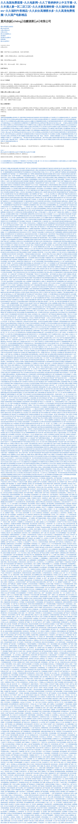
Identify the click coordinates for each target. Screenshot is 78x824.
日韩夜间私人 (27, 283)
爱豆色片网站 (44, 773)
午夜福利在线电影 (65, 174)
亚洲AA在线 (28, 775)
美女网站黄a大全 (19, 376)
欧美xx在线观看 (52, 430)
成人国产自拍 (65, 421)
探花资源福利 (58, 797)
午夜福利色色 (10, 195)
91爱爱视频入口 (27, 363)
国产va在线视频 (24, 308)
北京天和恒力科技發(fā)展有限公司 (40, 119)
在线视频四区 (32, 205)
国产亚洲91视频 (28, 492)
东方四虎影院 (23, 368)
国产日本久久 (55, 332)
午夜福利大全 (29, 279)
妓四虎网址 (64, 483)
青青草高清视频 (39, 600)
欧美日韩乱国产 (50, 378)
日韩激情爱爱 (48, 786)
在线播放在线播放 (62, 560)
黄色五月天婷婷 (17, 651)
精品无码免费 (67, 308)
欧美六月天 (68, 676)
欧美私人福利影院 (64, 307)
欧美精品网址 (62, 492)
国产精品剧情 (54, 494)
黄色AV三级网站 (45, 631)
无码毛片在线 (70, 350)
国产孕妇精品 (9, 724)
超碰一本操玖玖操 (32, 536)
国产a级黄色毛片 (27, 516)
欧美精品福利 (36, 407)
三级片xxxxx (9, 594)
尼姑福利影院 (10, 798)
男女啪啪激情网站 (29, 312)
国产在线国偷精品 (50, 223)
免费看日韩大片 (35, 545)
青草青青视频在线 (6, 627)
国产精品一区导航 (37, 212)
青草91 (70, 481)
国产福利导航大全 (65, 671)
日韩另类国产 (22, 168)
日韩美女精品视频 (29, 299)
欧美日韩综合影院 (42, 489)
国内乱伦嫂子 (57, 208)
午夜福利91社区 (66, 737)
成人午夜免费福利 (35, 782)
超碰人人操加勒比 (38, 206)
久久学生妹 (28, 702)
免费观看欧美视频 (54, 356)
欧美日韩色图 (23, 609)
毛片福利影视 (18, 234)
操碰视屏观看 (48, 427)
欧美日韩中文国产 (72, 321)
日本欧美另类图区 (30, 806)
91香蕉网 (53, 631)
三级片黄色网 (73, 607)
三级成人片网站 (42, 509)
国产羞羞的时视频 (41, 518)
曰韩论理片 (51, 798)
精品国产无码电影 (13, 352)
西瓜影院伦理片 (67, 245)
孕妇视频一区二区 (35, 631)
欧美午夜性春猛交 (65, 358)
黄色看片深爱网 (63, 764)
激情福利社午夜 (72, 186)
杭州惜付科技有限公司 (57, 130)
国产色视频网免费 (19, 228)
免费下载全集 (22, 540)
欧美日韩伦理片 (12, 254)
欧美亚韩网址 (7, 246)
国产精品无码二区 (13, 301)
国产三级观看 (20, 341)
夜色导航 (66, 576)
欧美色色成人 (55, 764)
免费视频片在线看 (9, 376)
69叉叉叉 (35, 542)
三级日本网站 (4, 256)
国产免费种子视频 (69, 290)
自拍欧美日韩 (45, 239)
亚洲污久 (59, 536)
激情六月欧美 (72, 221)
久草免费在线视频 (51, 604)
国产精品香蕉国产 (56, 399)
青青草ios (42, 562)
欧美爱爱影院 (8, 243)
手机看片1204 (56, 713)
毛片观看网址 (28, 531)
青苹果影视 (12, 802)
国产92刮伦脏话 (35, 773)
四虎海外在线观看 (70, 487)
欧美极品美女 (53, 277)
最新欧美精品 (13, 323)
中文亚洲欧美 (20, 500)
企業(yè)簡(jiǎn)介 (5, 30)
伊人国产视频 (18, 394)
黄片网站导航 (15, 565)
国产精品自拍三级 (29, 698)
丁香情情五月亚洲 (59, 815)
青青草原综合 (62, 239)
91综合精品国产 (59, 246)
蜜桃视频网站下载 (17, 345)
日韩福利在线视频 (19, 707)
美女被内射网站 (51, 640)
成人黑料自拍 (44, 339)
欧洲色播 (22, 627)
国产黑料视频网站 (58, 706)
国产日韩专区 (41, 700)
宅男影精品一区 (35, 543)
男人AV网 (50, 797)
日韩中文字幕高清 (13, 585)
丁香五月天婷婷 (27, 219)
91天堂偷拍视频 (17, 281)
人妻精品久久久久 (28, 248)
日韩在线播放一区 (46, 817)
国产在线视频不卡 (16, 607)
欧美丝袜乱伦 (10, 425)
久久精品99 (74, 538)
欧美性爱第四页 (65, 248)
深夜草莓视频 (31, 715)
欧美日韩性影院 (43, 686)
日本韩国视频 (58, 636)
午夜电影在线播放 (29, 254)
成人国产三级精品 (56, 212)
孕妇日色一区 (48, 352)
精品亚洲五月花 (27, 215)
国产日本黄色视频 (22, 700)
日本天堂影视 (35, 348)
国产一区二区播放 (52, 423)
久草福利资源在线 (32, 534)
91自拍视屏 (14, 638)
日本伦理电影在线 (43, 591)
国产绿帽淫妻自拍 (33, 190)
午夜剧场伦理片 (48, 804)
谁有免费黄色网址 (28, 241)
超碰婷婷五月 (9, 237)
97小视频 (68, 655)
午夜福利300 (66, 793)
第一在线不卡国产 (58, 485)
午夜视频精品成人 (27, 410)
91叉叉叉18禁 (62, 651)
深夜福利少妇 (59, 569)
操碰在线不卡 (61, 363)
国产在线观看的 (34, 203)
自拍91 (30, 609)
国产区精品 (69, 820)
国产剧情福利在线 (38, 210)
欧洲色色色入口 (22, 680)
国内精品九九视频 (70, 611)
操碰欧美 (58, 800)
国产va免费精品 (11, 241)
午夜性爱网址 (9, 664)
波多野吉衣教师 (71, 195)
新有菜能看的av (66, 673)
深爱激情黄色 (56, 700)
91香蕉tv (11, 800)
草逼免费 (14, 624)
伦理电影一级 (51, 414)
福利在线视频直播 (71, 172)
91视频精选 (41, 583)
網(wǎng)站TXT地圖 (17, 152)
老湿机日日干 (45, 314)
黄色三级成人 (28, 314)
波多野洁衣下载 (41, 576)
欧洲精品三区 (20, 392)
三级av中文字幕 (48, 310)
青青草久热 (66, 706)
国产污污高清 (60, 407)
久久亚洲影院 (43, 407)
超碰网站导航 (37, 221)
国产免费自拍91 (19, 563)
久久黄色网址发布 (27, 268)
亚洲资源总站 (55, 760)
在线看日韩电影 (49, 341)
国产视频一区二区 (30, 622)
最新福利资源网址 (61, 250)
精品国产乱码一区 (56, 343)
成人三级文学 (49, 649)
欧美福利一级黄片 (63, 766)
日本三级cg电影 (51, 532)
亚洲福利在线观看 (39, 396)
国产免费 (42, 782)
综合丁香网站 (31, 174)
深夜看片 (16, 786)
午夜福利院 (36, 549)
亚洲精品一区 (33, 647)
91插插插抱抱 (73, 753)
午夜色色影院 (23, 649)
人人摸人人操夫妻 (15, 729)
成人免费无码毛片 (50, 551)
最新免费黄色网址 (47, 416)
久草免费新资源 (16, 203)
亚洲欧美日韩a (67, 536)
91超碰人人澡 (7, 819)
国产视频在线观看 (31, 352)
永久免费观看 (30, 396)
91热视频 (14, 673)
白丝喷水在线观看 (72, 749)
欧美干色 (41, 624)
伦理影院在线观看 (40, 691)
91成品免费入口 (38, 749)
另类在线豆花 (59, 540)
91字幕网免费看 (23, 214)
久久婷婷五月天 (44, 549)
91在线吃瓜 (21, 726)
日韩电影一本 (40, 578)
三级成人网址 (63, 782)
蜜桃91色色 (11, 551)
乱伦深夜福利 (43, 567)
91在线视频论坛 (30, 325)
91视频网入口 (21, 522)
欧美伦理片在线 (25, 358)
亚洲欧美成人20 (61, 585)
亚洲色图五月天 (17, 237)
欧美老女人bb (68, 649)
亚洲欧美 (29, 636)
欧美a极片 (7, 516)
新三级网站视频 (35, 330)
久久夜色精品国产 (25, 250)
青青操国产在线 (36, 651)
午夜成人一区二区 (70, 695)
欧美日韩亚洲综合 (38, 753)
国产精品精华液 (15, 205)
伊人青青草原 (29, 514)
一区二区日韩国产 (68, 786)
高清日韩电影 (37, 356)
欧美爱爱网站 (19, 698)
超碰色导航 (57, 483)
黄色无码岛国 (65, 795)
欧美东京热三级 (25, 272)
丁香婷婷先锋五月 (50, 179)
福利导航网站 (22, 310)
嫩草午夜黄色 (26, 655)
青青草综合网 (69, 363)
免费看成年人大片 (53, 285)
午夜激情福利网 (22, 673)
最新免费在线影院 (21, 529)
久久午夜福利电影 (61, 235)
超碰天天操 (65, 817)
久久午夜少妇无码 (61, 252)
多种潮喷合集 (60, 740)
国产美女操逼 (71, 301)
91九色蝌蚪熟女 (49, 562)
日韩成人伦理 (57, 574)
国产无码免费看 (10, 434)
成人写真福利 (47, 751)
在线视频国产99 (5, 556)
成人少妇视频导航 (61, 205)
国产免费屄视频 (40, 438)
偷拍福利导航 (50, 281)
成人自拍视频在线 (32, 440)
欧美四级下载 (5, 436)
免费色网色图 (50, 768)
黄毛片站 (7, 569)
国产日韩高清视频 (38, 261)
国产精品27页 (61, 480)
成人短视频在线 (53, 549)
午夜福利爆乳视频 (60, 798)
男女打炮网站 (44, 418)
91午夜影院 (30, 593)
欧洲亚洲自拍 (22, 286)
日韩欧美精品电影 (68, 272)
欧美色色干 (33, 489)
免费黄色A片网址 (10, 682)
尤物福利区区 (62, 356)
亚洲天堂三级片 (20, 297)
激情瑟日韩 (37, 514)
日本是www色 (5, 622)
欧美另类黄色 (12, 614)
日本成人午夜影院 (34, 317)
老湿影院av (7, 523)
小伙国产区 (30, 480)
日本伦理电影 (61, 312)
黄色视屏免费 (17, 722)
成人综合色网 (32, 403)
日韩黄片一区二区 (53, 509)
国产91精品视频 (69, 277)
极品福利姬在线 (30, 201)
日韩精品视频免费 (61, 286)
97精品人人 (58, 784)
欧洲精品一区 (48, 438)
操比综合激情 (44, 638)
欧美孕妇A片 (66, 789)
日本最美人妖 (55, 307)
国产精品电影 (47, 788)
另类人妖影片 (69, 414)
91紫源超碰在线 (58, 534)
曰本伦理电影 (67, 624)
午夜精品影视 (5, 576)
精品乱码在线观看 (47, 225)
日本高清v (44, 702)
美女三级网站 (27, 399)
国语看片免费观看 (68, 418)
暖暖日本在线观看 (6, 655)
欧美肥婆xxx (55, 715)
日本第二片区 (55, 514)
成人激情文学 (10, 596)
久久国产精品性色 (35, 727)
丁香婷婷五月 (68, 179)
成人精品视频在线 (69, 345)
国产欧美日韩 (53, 410)
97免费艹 (27, 627)
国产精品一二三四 (42, 194)
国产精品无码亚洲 (18, 531)
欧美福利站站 (38, 325)
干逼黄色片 (38, 500)
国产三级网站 (47, 622)
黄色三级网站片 (42, 771)
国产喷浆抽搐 (15, 755)
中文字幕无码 (42, 618)
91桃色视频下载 (6, 230)
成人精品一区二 (56, 673)
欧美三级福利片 (43, 235)
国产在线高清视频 (41, 168)
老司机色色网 (73, 713)
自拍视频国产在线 (25, 611)
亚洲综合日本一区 (23, 647)
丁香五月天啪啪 (11, 177)
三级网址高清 (14, 751)
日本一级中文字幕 (55, 762)
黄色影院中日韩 (32, 669)
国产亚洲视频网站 (64, 367)
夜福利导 (74, 660)
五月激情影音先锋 (38, 580)
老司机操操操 (32, 188)
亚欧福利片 (22, 629)
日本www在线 (9, 706)
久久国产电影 (7, 354)
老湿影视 (55, 651)
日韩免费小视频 (18, 594)
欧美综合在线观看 (43, 321)
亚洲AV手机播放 (69, 778)
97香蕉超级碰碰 (62, 321)
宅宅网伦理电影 (15, 656)
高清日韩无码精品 (25, 760)
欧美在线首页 (30, 695)
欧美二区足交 (65, 556)
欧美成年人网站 (34, 170)
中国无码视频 (36, 277)
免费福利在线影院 (5, 188)
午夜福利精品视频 (21, 480)
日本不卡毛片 (56, 338)
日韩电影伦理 (9, 212)
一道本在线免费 (5, 797)
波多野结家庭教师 (51, 175)
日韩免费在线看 (19, 625)
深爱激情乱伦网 (64, 553)
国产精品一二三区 (32, 259)
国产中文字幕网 (67, 317)
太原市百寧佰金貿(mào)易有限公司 (14, 134)
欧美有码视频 (4, 301)
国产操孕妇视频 (58, 691)
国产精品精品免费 (36, 777)
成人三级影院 (28, 429)
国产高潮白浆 (41, 440)
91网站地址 (43, 695)
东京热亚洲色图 (68, 720)
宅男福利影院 (65, 228)
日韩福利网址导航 (71, 642)
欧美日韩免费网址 (56, 600)
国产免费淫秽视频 (9, 394)
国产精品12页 (63, 780)
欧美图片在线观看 (37, 219)
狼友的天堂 (30, 749)
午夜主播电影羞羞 (51, 226)
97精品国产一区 (42, 822)
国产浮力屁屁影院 (64, 808)
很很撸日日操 (42, 272)
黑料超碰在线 (43, 285)
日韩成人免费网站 (69, 815)
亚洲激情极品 (26, 727)
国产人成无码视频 (35, 565)
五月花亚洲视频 (66, 680)
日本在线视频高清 (6, 718)
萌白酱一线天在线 (45, 363)
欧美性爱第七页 (70, 558)
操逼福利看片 (37, 228)
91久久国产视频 (12, 206)
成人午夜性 (44, 724)
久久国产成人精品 (61, 523)
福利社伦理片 (8, 412)
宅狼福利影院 (36, 288)
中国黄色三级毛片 (37, 498)
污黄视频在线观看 (22, 259)
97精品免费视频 (59, 234)
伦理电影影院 (33, 696)
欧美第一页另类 (43, 283)
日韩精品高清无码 (60, 409)
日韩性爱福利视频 (69, 407)
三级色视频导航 (10, 361)
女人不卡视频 (37, 370)
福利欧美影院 (50, 348)
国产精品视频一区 (11, 483)
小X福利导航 (47, 645)
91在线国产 (61, 655)
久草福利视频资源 (8, 768)
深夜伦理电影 (51, 266)
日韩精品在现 (53, 611)
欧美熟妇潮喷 (29, 629)
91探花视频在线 (52, 407)
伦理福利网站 (16, 250)
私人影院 (16, 696)
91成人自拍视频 (31, 256)
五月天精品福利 (70, 686)
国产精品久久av (42, 401)
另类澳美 (7, 660)
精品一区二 (4, 598)
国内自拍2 (63, 715)
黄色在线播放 (53, 323)
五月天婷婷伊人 (40, 403)
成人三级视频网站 (51, 265)
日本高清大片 (18, 348)
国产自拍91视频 (59, 578)
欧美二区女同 (68, 405)
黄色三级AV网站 (70, 328)
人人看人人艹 (15, 649)
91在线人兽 (72, 777)
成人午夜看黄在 (15, 423)
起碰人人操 (27, 744)
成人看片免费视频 (55, 358)
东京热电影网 (24, 398)
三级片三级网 (35, 789)
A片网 (38, 638)
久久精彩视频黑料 (60, 398)
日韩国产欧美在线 (33, 797)
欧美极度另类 (37, 726)
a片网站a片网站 (13, 443)
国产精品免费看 (60, 179)
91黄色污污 (40, 534)
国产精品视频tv (45, 791)
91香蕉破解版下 (5, 653)
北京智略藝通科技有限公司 (41, 121)
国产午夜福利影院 (10, 693)
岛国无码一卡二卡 (6, 503)
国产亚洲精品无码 (71, 192)
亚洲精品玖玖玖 (34, 735)
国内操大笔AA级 (13, 194)
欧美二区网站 (69, 387)
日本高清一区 (73, 534)
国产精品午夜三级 (29, 554)
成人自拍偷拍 (22, 520)
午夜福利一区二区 (59, 768)
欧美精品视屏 (63, 288)
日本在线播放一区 (8, 604)
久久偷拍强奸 (45, 221)
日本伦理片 (74, 614)
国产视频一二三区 (12, 328)
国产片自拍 (9, 540)
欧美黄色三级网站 (6, 789)
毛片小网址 (47, 620)
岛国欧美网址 (20, 210)
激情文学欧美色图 (66, 214)
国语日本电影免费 (35, 662)
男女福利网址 (35, 596)
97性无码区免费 (34, 594)
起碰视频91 (49, 769)
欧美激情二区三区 (66, 432)
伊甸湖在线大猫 (34, 272)
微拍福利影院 (59, 272)
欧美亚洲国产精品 (57, 372)
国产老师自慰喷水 (60, 414)
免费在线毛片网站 (46, 228)
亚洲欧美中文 (9, 531)
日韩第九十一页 (52, 658)
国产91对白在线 (52, 250)
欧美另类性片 (14, 223)
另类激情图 (21, 711)
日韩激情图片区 (19, 389)
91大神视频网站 (73, 596)
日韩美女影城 (43, 383)
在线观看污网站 (66, 658)
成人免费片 (61, 822)
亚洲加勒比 (46, 512)
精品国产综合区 (33, 303)
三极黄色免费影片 (25, 605)
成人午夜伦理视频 (14, 675)
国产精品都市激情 (42, 237)
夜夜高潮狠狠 (19, 509)
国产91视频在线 (33, 308)
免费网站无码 (42, 758)
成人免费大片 (42, 281)
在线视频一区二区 (32, 758)
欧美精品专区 (21, 778)
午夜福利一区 (46, 294)
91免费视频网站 (41, 560)
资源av (10, 795)
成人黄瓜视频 (44, 664)
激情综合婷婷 (63, 330)
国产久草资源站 (19, 274)
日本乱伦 (33, 740)
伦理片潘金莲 (15, 667)
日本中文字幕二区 (66, 215)
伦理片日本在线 (48, 270)
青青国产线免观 (36, 778)
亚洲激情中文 (53, 263)
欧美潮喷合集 (72, 299)
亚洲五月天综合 (60, 175)
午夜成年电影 (28, 642)
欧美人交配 (74, 793)
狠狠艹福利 (52, 498)
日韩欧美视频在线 (61, 631)
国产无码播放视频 (16, 727)
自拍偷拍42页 (20, 678)
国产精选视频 (70, 235)
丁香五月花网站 (22, 223)
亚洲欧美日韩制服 (16, 523)
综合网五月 (11, 804)
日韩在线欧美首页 (14, 633)
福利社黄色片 (17, 387)
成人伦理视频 (14, 354)
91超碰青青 (45, 500)
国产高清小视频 (62, 527)
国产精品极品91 (52, 585)
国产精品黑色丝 (6, 423)
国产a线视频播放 (68, 430)
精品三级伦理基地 (59, 345)
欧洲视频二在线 (27, 288)
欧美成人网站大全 (38, 780)
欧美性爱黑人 (20, 254)
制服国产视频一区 (32, 540)
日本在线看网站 (71, 735)
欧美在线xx (51, 664)
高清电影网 (74, 613)
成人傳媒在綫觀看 (42, 740)
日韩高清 (27, 773)
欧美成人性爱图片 (42, 569)
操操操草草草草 (23, 246)
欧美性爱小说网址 (12, 341)
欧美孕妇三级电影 (42, 266)
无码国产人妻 (51, 724)
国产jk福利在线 (68, 281)
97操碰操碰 (44, 671)
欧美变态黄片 (46, 312)
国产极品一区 (26, 430)
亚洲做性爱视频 (44, 379)
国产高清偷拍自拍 (65, 687)
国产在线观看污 (48, 245)
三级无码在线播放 (38, 689)
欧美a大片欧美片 (54, 367)
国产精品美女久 (42, 226)
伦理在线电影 (37, 263)
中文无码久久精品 (26, 553)
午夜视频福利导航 (69, 583)
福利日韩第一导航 (49, 396)
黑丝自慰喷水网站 (13, 325)
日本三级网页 (46, 410)
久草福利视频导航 (32, 525)
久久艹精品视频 (10, 348)
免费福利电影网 (13, 286)
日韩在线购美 (15, 587)
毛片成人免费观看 (27, 718)
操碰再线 (37, 791)
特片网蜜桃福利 (57, 217)
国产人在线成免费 (70, 401)
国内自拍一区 (17, 359)
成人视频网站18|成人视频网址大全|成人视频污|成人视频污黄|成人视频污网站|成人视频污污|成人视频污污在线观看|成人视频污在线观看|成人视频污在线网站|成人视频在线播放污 (39, 454)
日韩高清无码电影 (40, 587)
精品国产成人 (66, 784)
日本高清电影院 (5, 534)
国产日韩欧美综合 (56, 757)
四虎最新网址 (72, 563)
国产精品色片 (10, 379)
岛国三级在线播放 (23, 576)
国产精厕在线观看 (19, 294)
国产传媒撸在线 (49, 197)
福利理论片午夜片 (32, 266)
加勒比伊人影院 (14, 797)
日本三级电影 (14, 245)
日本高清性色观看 (7, 226)
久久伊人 (74, 501)
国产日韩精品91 (29, 370)
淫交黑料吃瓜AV (57, 416)
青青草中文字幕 (21, 290)
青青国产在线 (28, 509)
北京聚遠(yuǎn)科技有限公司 (42, 132)
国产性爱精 (54, 766)
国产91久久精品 (41, 265)
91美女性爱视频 (7, 308)
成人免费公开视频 (12, 737)
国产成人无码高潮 (31, 168)
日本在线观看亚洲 (67, 731)
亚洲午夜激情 (49, 336)
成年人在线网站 (49, 256)
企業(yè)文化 (4, 32)
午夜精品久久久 (35, 742)
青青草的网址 (66, 636)
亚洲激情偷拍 (5, 746)
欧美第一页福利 (54, 394)
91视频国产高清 (55, 181)
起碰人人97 (19, 516)
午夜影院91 (9, 589)
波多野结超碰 (13, 197)
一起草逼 (25, 795)
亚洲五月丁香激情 (28, 709)
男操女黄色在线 (34, 292)
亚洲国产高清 (26, 319)
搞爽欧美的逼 (69, 175)
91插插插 (18, 662)
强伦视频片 (73, 665)
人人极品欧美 (49, 565)
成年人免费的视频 (41, 806)
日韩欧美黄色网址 (43, 540)
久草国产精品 (26, 427)
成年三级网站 (51, 704)
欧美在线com (29, 640)
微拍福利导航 (63, 667)
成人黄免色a (4, 583)
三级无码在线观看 (64, 494)
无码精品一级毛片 (52, 243)
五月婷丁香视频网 (48, 815)
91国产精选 (12, 687)
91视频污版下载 (7, 199)
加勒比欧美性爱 (52, 192)
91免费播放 (25, 757)
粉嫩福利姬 (7, 602)
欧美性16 (45, 529)
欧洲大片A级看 (27, 505)
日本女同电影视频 (69, 540)
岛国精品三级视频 (11, 270)
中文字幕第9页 (42, 368)
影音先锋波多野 (28, 724)
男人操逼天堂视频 (6, 553)
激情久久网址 (36, 268)
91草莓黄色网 (55, 753)
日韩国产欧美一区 (53, 695)
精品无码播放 (7, 310)
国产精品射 (41, 786)
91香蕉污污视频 (29, 425)
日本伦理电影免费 (21, 687)
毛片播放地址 (18, 800)
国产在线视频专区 (51, 365)
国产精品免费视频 (63, 436)
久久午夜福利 (14, 188)
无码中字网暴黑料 (52, 327)
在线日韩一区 (65, 729)
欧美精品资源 (57, 396)
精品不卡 (66, 777)
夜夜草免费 (52, 542)
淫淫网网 (64, 811)
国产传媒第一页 (38, 811)
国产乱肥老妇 (9, 283)
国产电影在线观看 (38, 181)
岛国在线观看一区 (27, 421)
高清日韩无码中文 (48, 607)
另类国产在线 (41, 647)
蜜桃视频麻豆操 (56, 270)
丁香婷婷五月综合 (23, 303)
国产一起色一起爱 (11, 279)
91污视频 (60, 500)
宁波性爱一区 (41, 536)
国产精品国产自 (13, 414)
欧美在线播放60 (47, 613)
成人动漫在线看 (26, 234)
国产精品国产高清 (51, 286)
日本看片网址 (44, 733)
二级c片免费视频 (54, 370)
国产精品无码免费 (6, 607)
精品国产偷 (6, 558)
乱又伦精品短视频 (36, 496)
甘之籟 (43, 126)
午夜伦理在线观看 (28, 270)
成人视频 (36, 522)
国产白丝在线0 (25, 383)
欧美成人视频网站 (43, 605)
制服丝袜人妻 (23, 797)
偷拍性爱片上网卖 (57, 698)
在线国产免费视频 (18, 215)
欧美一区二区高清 (31, 804)
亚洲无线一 (50, 737)
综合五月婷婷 (22, 245)
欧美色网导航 (43, 653)
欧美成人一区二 (41, 525)
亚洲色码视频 (14, 246)
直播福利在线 (17, 358)
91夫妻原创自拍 (48, 232)
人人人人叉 (7, 638)
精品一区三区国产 (45, 358)
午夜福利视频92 (7, 203)
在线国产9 (51, 671)
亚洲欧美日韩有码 (51, 660)
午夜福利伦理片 (60, 604)
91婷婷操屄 (26, 594)
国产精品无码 (52, 292)
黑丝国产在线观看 (28, 800)
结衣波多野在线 (16, 179)
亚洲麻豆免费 (40, 784)
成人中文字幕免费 (17, 332)
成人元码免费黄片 (14, 438)
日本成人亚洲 (46, 729)
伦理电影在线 (37, 738)
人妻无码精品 (39, 188)
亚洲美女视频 (24, 184)
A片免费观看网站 (64, 496)
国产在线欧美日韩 (28, 356)
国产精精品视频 (72, 819)
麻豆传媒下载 (57, 389)
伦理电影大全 (31, 578)
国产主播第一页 (9, 263)
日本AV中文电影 (36, 505)
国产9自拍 (66, 534)
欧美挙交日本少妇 (29, 589)
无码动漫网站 (32, 766)
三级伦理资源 (51, 234)
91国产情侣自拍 (9, 713)
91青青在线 (68, 640)
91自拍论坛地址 (71, 184)
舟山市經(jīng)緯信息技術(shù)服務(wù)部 (20, 119)
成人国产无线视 (6, 390)
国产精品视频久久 (55, 330)
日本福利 (73, 687)
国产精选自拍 (52, 314)
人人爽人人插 (12, 219)
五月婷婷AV (11, 598)
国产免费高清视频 (16, 478)
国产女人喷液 (12, 330)
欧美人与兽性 (43, 434)
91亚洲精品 (73, 605)
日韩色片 (49, 713)
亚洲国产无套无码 (71, 678)
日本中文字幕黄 (17, 768)
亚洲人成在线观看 (43, 611)
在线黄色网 (60, 616)
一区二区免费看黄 (8, 815)
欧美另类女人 (73, 653)
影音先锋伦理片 (52, 520)
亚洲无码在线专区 (28, 389)
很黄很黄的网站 (17, 631)
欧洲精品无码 (9, 356)
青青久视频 (40, 766)
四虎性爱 (5, 675)
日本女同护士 (13, 210)
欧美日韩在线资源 (65, 385)
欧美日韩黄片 (71, 288)
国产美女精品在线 (41, 286)
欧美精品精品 (38, 307)
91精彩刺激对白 (48, 206)
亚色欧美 (51, 680)
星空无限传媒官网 (45, 764)
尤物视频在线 (58, 602)
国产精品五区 (70, 589)
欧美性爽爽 (25, 607)
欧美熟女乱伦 (13, 252)
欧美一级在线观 (27, 651)
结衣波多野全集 (70, 523)
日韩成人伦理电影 (64, 511)
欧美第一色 (63, 749)
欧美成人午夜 (21, 773)
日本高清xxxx (43, 737)
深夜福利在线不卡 (69, 354)
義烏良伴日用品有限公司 (43, 134)
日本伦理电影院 (22, 503)
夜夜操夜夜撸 (54, 491)
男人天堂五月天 (14, 715)
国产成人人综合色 (30, 751)
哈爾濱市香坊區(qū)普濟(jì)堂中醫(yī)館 (40, 123)
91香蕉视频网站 (56, 215)
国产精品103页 (26, 722)
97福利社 (19, 542)
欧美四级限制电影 (62, 638)
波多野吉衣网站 (67, 203)
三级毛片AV (44, 742)
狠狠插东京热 (65, 600)
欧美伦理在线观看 (12, 392)
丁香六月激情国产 (50, 308)
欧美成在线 (49, 501)
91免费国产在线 (59, 405)
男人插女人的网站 (51, 387)
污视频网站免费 (5, 715)
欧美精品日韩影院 (18, 492)
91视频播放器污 (39, 589)
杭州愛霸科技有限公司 (30, 134)
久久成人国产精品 (42, 305)
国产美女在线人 (63, 755)
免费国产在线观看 (53, 321)
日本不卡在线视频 (33, 558)
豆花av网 (50, 489)
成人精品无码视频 (52, 383)
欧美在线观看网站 (41, 208)
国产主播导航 (17, 217)
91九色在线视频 (72, 527)
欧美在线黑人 (54, 516)
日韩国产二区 (26, 367)
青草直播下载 (42, 199)
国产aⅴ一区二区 (6, 208)
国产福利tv (26, 768)
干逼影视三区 (61, 277)
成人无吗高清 (28, 585)
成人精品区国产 (19, 288)
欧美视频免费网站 (51, 205)
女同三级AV (16, 760)
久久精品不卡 (65, 217)
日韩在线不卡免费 (26, 716)
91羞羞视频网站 (33, 179)
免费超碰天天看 (7, 784)
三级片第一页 (15, 317)
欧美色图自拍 (42, 170)
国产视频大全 (23, 749)
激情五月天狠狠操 (60, 268)
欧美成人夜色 (9, 771)
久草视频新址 (48, 440)
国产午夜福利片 (24, 381)
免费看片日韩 (52, 418)
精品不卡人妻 (38, 614)
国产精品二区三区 (22, 266)
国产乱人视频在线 (66, 547)
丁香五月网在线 (16, 272)
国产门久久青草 (6, 334)
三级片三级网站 (37, 563)
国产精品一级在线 (35, 367)
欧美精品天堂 (20, 370)
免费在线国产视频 (62, 194)
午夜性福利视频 (28, 780)
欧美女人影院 (69, 664)
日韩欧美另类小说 (14, 611)
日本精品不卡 (59, 283)
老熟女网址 (46, 491)
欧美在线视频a (7, 418)
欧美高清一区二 (68, 365)
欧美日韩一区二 (16, 684)
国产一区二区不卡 (8, 398)
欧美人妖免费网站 (63, 644)
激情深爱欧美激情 (23, 301)
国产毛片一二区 (63, 744)
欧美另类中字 (57, 341)
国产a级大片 (38, 622)
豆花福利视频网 (18, 762)
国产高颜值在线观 (42, 303)
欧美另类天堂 (10, 416)
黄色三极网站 (65, 212)
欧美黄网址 (45, 609)
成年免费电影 (63, 751)
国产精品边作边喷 (70, 412)
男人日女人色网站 (6, 605)
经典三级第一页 (22, 613)
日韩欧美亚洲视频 (35, 250)
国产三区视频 (44, 616)
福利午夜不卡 (48, 775)
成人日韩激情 (26, 345)
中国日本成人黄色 (30, 500)
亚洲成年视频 (46, 711)
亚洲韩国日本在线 (24, 782)
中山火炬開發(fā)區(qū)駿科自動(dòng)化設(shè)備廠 (20, 121)
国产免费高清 (39, 347)
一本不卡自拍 (18, 512)
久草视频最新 (23, 591)
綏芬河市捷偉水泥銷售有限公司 (59, 132)
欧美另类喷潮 (28, 563)
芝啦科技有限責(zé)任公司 (21, 124)
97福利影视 (21, 622)
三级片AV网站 (16, 784)
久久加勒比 (16, 496)
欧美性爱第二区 (29, 733)
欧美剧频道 (70, 609)
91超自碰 (68, 503)
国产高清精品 (28, 294)
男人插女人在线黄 (23, 443)
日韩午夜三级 (66, 279)
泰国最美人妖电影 (55, 556)
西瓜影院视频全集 (18, 813)
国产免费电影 (62, 172)
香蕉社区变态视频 (39, 257)
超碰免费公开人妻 (19, 407)
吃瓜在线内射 (25, 365)
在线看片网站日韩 (62, 303)
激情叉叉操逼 (56, 174)
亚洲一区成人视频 (63, 334)
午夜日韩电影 (19, 802)
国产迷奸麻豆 (12, 644)
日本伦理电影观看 (14, 591)
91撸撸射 (31, 755)
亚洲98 (60, 529)
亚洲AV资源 (31, 604)
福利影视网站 (9, 636)
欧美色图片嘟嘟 (34, 390)
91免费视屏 (44, 585)
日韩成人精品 (59, 296)
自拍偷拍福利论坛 (48, 809)
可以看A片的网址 (37, 195)
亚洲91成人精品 (60, 290)
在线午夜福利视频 (37, 215)
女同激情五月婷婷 (29, 815)
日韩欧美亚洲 (22, 562)
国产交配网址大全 (33, 350)
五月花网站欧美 (17, 378)
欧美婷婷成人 (16, 669)
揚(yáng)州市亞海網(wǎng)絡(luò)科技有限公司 (57, 126)
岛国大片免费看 (13, 680)
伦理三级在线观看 (62, 733)
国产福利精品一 (9, 538)
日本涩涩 (12, 558)
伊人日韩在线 (60, 660)
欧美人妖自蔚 (8, 624)
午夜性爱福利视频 (48, 279)
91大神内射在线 (6, 317)
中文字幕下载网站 (38, 338)
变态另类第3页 (68, 234)
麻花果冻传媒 (16, 170)
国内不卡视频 (38, 607)
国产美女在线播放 (44, 412)
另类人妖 (32, 768)
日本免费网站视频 (62, 350)
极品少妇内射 (27, 235)
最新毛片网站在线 (41, 501)
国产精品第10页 (58, 203)
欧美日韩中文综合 (46, 343)
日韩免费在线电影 (56, 201)
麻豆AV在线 (49, 706)
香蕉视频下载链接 (28, 181)
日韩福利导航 (4, 609)
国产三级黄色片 (67, 276)
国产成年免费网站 (46, 545)
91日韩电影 (42, 478)
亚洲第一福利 (47, 811)
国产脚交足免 (35, 553)
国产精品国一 (42, 317)
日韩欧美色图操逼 (53, 184)
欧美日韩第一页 (57, 593)
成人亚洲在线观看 (23, 354)
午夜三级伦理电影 (30, 551)
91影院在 (16, 629)
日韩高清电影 (73, 800)
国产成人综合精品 (34, 819)
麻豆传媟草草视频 (66, 403)
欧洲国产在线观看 (33, 436)
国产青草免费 (33, 385)
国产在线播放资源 (39, 297)
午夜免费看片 (13, 336)
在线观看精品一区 (43, 667)
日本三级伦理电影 (53, 596)
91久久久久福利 (56, 214)
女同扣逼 (20, 585)
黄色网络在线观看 (21, 374)
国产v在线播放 (49, 381)
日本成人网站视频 (62, 693)
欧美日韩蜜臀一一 (47, 793)
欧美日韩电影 (53, 500)
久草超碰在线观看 (38, 245)
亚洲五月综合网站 (35, 358)
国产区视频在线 (42, 350)
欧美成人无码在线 (55, 531)
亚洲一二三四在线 (69, 378)
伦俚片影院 (7, 720)
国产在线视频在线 (13, 372)
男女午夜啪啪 (15, 600)
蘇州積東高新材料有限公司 (56, 121)
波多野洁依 (25, 819)
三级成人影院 (26, 378)
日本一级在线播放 (26, 494)
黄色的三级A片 (26, 720)
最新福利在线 (28, 580)
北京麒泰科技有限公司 (64, 117)
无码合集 (3, 540)
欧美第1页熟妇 (57, 427)
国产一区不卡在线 (19, 589)
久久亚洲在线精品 (31, 276)
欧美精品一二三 (21, 206)
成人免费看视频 (10, 509)
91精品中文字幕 (60, 412)
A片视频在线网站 (71, 252)
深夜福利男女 (50, 478)
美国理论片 (45, 498)
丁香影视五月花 (24, 208)
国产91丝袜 (6, 735)
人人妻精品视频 (25, 175)
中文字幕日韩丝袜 (21, 279)
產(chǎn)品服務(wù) (6, 34)
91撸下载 (67, 578)
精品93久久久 (21, 747)
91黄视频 (31, 757)
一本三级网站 (31, 518)
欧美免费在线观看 (64, 294)
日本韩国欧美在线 (58, 777)
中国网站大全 (36, 363)
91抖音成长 (7, 702)
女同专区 (59, 605)
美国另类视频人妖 (28, 263)
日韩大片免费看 (13, 676)
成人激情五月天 (71, 285)
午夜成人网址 (33, 226)
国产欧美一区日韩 (67, 416)
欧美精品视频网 (40, 551)
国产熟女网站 (59, 538)
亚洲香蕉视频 (8, 401)
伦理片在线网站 (71, 441)
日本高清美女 (49, 691)
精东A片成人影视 (19, 706)
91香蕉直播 (66, 569)
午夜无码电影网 (10, 788)
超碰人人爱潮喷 (57, 809)
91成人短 (70, 560)
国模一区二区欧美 (65, 310)
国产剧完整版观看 (18, 554)
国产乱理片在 (36, 616)
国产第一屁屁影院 (57, 731)
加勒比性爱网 (65, 208)
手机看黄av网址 (5, 751)
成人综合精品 (24, 412)
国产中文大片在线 (33, 184)
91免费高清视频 (55, 622)
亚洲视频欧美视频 (47, 505)
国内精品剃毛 (27, 574)
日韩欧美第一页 (38, 480)
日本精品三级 (17, 491)
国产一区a (34, 485)
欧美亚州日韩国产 (21, 582)
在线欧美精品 (42, 203)
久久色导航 (42, 722)
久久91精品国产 (31, 438)
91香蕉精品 (74, 574)
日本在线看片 (30, 310)
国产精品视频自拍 (37, 491)
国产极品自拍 (10, 225)
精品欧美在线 (43, 234)
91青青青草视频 (40, 374)
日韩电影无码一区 (18, 780)
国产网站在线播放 (22, 252)
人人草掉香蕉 (54, 363)
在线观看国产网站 (66, 381)
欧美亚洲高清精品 (38, 620)
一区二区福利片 (41, 336)
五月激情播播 (6, 656)
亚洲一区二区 (22, 695)
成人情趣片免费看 (65, 325)
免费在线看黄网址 (68, 602)
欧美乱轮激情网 (70, 223)
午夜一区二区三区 (7, 332)
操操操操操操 (72, 370)
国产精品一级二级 (54, 662)
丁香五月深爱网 (52, 237)
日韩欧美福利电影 (55, 614)
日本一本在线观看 (29, 257)
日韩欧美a (24, 769)
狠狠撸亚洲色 (41, 246)
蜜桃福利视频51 (69, 292)
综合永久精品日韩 (17, 367)
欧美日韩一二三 (54, 183)
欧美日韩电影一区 (36, 746)
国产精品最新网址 (36, 744)
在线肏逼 (69, 760)
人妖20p (22, 702)
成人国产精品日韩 (30, 507)
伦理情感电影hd (35, 532)
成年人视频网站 (18, 327)
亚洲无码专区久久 (33, 334)
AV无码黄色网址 (43, 334)
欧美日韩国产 (47, 709)
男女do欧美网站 (48, 487)
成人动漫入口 (52, 390)
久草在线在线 (51, 339)
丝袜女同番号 (66, 168)
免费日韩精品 (70, 327)
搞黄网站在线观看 (19, 429)
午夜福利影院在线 (27, 511)
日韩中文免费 (52, 686)
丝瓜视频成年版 (57, 718)
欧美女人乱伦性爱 (67, 757)
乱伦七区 (47, 587)
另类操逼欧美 (16, 184)
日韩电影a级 (65, 800)
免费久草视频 (68, 383)
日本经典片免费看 (19, 195)
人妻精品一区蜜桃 (15, 817)
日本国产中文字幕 (62, 522)
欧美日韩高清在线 (21, 232)
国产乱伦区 (28, 711)
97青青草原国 (61, 806)
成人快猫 (74, 547)
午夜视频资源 (64, 629)
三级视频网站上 (12, 811)
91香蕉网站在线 (67, 525)
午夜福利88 (68, 562)
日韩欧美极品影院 (18, 235)
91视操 (36, 820)
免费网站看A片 (65, 270)
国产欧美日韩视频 (25, 423)
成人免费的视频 (69, 724)
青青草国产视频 (71, 620)
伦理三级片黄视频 (62, 243)
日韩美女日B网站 (19, 361)
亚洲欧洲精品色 (54, 294)
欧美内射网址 (40, 372)
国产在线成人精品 (61, 265)
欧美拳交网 (35, 737)
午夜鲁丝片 (4, 614)
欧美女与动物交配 (6, 616)
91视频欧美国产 (31, 769)
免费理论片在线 (28, 598)
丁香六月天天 (18, 427)
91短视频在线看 (57, 241)
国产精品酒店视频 (47, 651)
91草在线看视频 (43, 735)
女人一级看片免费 (41, 768)
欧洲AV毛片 (52, 605)
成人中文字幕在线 (45, 819)
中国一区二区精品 (38, 636)
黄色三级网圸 (27, 634)
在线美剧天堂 (71, 303)
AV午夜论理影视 (43, 720)
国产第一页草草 (38, 687)
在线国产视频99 (54, 553)
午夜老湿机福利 (67, 505)
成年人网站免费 (61, 686)
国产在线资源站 (7, 368)
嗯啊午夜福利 (48, 217)
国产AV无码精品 (46, 307)
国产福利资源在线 (66, 170)
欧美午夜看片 (43, 798)
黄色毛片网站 (18, 505)
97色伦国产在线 (62, 441)
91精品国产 (14, 691)
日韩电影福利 (33, 667)
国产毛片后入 (10, 696)
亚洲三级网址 (38, 529)
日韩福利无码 (54, 492)
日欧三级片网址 (43, 676)
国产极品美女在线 (47, 325)
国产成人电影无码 (59, 649)
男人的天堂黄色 (70, 594)
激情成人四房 (19, 330)
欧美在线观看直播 (39, 361)
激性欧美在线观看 (20, 775)
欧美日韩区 (59, 758)
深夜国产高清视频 (38, 556)
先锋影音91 (60, 587)
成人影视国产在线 (62, 481)
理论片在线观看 (67, 809)
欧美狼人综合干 (33, 682)
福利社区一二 (70, 356)
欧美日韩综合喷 (32, 808)
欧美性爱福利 (18, 738)
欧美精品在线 (19, 270)
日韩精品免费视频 (49, 580)
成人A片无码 (54, 545)
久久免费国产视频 (6, 587)
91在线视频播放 (53, 379)
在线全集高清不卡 (67, 501)
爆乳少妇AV (52, 800)
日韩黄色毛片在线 (45, 716)
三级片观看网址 (33, 194)
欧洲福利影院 (64, 563)
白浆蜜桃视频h (20, 177)
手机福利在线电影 (46, 527)
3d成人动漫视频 (26, 281)
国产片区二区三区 (57, 392)
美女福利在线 (71, 194)
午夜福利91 (52, 634)
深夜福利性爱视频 (64, 221)
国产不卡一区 (10, 268)
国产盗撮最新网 (12, 507)
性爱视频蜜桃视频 (20, 538)
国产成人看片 (73, 684)
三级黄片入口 (63, 195)
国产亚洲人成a (57, 598)
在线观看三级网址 (32, 822)
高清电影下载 (71, 634)
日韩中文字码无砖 (71, 265)
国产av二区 (70, 667)
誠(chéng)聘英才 (5, 41)
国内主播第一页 (10, 407)
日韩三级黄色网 (68, 616)
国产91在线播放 (50, 722)
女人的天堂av (64, 713)
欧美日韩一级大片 (59, 487)
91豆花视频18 (52, 633)
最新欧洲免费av (9, 405)
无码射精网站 (30, 791)
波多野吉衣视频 (19, 713)
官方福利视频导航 (49, 361)
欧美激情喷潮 (60, 354)
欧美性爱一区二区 (65, 440)
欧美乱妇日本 (40, 385)
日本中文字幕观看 (44, 390)
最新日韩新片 (19, 219)
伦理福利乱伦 (68, 542)
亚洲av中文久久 (45, 172)
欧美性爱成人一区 (6, 485)
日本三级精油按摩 (29, 527)
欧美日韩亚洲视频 (37, 225)
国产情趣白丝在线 (43, 190)
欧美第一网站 (26, 226)
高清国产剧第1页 (8, 184)
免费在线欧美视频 (48, 689)
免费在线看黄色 (71, 250)
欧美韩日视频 (47, 181)
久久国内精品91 (34, 656)
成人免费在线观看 (22, 256)
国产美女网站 (19, 788)
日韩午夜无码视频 (40, 802)
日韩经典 (37, 764)
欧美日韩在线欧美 (62, 323)
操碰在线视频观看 (8, 496)
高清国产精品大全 (59, 689)
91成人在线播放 (58, 580)
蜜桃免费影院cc (52, 235)
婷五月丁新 (59, 498)
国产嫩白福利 (39, 301)
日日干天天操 (38, 328)
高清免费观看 (51, 405)
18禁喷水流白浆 (52, 481)
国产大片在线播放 (54, 511)
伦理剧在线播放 (24, 199)
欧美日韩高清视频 (13, 183)
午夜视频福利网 (59, 664)
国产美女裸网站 (72, 379)
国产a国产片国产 (61, 387)
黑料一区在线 (23, 230)
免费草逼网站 (72, 591)
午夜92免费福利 (46, 299)
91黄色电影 (57, 547)
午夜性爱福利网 (14, 735)
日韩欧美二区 (69, 390)
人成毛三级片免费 (11, 181)
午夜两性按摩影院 (23, 638)
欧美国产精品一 (33, 321)
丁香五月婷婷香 (26, 394)
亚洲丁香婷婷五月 (39, 341)
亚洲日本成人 (42, 523)
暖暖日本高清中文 (57, 505)
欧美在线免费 (68, 246)
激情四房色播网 (46, 219)
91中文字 (59, 633)
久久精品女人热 (57, 347)
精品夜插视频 (18, 430)
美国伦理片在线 (16, 339)
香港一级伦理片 (12, 522)
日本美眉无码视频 (34, 383)
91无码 (21, 587)
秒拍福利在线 (45, 356)
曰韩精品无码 (50, 682)
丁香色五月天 (37, 274)
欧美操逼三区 (59, 317)
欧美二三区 (27, 665)
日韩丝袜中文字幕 (66, 347)
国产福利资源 (14, 520)
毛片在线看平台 (25, 203)
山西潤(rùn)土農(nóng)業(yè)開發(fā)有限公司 (31, 139)
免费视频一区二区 (68, 368)
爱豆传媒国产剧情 (9, 429)
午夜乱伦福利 (69, 239)
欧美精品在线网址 (49, 177)
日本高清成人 (18, 434)
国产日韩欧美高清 (26, 343)
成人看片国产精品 (48, 389)
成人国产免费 (9, 527)
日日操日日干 (15, 569)
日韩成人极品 (4, 372)
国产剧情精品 (44, 594)
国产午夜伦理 (56, 225)
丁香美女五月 (70, 492)
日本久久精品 (6, 740)
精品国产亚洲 (59, 434)
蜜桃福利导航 (52, 609)
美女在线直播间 (10, 678)
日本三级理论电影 (33, 412)
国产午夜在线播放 (26, 387)
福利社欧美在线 (34, 423)
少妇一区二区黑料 (66, 210)
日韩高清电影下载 (36, 665)
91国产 (30, 753)
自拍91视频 (47, 516)
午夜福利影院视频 (29, 177)
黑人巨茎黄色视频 (16, 334)
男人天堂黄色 (13, 711)
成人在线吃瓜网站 (57, 245)
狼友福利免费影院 (71, 199)
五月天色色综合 (60, 237)
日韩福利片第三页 (39, 197)
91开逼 (17, 682)
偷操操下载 (27, 793)
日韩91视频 (7, 600)
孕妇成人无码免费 (48, 687)
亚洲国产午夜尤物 (29, 820)
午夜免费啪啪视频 (11, 487)
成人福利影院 (36, 434)
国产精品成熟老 (67, 352)
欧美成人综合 (72, 483)
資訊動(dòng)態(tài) (6, 37)
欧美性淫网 (34, 655)
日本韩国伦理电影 (36, 172)
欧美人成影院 (17, 664)
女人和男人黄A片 (64, 319)
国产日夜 (65, 489)
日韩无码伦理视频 (48, 248)
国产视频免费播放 (10, 791)
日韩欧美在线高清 (52, 627)
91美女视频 (55, 780)
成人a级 (7, 726)
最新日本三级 (47, 673)
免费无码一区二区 (9, 709)
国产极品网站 (50, 503)
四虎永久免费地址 (41, 503)
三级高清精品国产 (8, 554)
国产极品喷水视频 (27, 277)
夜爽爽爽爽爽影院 (31, 432)
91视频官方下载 (7, 179)
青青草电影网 (31, 487)
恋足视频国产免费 (53, 567)
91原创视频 (47, 753)
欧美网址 (31, 607)
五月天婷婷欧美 (63, 545)
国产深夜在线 (38, 299)
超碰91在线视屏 (36, 817)
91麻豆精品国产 (53, 655)
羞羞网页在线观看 (50, 409)
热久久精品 (53, 819)
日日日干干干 (69, 480)
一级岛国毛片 (34, 283)
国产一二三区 (4, 680)
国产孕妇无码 (52, 190)
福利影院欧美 (13, 622)
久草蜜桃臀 (60, 576)
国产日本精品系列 (68, 769)
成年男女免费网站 (67, 392)
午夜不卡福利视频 (69, 580)
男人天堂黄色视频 (18, 363)
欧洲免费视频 (7, 205)
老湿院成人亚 (18, 292)
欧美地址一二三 (30, 409)
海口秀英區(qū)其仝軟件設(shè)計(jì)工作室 (23, 132)
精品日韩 (44, 642)
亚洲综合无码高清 (12, 370)
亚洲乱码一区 (43, 658)
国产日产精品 (34, 235)
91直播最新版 (15, 702)
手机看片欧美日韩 (47, 186)
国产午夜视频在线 (67, 797)
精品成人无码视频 (57, 352)
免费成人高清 (34, 327)
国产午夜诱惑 (52, 412)
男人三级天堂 (32, 347)
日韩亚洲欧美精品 (22, 518)
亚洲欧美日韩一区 (28, 261)
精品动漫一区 (29, 221)
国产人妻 (43, 532)
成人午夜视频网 (34, 378)
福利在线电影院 (72, 438)
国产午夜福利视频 (28, 274)
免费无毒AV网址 (29, 614)
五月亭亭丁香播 (30, 232)
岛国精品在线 (18, 268)
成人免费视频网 (31, 560)
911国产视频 (59, 624)
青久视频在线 (36, 192)
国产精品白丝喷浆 (45, 553)
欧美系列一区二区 (72, 715)
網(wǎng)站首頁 (5, 28)
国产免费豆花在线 (34, 653)
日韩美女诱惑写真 (29, 547)
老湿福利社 (46, 614)
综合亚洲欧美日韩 (21, 501)
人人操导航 (30, 529)
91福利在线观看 (45, 629)
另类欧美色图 (25, 523)
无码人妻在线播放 (18, 356)
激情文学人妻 (15, 627)
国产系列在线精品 (26, 441)
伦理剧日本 (64, 813)
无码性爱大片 (28, 556)
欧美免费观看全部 (14, 704)
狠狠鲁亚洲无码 (10, 228)
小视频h (28, 498)
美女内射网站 (31, 503)
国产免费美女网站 (67, 788)
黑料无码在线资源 (46, 421)
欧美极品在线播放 (37, 332)
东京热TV (71, 729)
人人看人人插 (64, 425)
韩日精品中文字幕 (51, 259)
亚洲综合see (47, 747)
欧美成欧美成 (48, 372)
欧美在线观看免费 (25, 496)
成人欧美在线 (34, 605)
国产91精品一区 (64, 332)
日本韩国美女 (51, 434)
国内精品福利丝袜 (32, 265)
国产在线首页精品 (14, 307)
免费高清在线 (28, 407)
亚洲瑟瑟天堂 (21, 514)
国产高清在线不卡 (68, 296)
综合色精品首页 (10, 571)
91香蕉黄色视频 (22, 174)
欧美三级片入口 (7, 757)
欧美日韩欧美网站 (29, 392)
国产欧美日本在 (34, 478)
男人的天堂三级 (29, 210)
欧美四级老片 (53, 328)
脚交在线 (27, 671)
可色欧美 (72, 806)
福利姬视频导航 (5, 186)
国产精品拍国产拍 (35, 671)
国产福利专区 (49, 168)
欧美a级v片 (73, 795)
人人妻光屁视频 (27, 616)
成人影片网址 (42, 378)
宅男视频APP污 (26, 684)
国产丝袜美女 (55, 749)
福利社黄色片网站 (22, 197)
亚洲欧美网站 (59, 789)
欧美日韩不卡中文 (29, 341)
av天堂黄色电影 (69, 798)
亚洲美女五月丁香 (43, 693)
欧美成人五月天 (35, 441)
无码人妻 (9, 684)
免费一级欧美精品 (51, 199)
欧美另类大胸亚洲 (7, 345)
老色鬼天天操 (43, 268)
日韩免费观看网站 (70, 305)
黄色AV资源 (31, 660)
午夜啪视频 (60, 720)
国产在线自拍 (60, 226)
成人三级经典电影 (35, 379)
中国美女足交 (19, 241)
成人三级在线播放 (62, 316)
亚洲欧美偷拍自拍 (15, 731)
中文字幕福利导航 (56, 543)
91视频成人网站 (70, 274)
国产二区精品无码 (53, 359)
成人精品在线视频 (8, 631)
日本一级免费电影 (26, 817)
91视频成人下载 (60, 292)
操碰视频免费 (38, 554)
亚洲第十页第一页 (8, 175)
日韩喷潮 (21, 620)
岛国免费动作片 (8, 491)
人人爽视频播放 (62, 285)
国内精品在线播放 (69, 257)
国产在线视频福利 (29, 788)
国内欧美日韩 (5, 686)
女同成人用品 (29, 245)
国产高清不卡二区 (7, 441)
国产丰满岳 (46, 492)
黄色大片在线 (30, 764)
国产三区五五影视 (39, 310)
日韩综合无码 (41, 179)
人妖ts (34, 775)
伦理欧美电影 (59, 190)
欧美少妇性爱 (46, 425)
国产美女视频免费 (65, 338)
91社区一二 (51, 540)
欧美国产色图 (33, 365)
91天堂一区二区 (48, 347)
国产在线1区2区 (69, 237)
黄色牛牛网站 (67, 177)
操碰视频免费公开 (40, 604)
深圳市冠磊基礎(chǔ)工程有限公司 (48, 117)
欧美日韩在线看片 (69, 682)
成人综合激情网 (55, 675)
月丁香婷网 (4, 640)
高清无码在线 (22, 498)
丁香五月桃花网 (12, 266)
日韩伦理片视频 (25, 809)
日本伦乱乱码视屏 (8, 492)
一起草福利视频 (26, 545)
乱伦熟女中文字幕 (47, 215)
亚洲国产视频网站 (70, 507)
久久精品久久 (71, 334)
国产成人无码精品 (8, 786)
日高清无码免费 (72, 531)
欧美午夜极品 (27, 296)
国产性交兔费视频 (47, 376)
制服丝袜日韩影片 (68, 802)
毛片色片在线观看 (9, 806)
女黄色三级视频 (10, 733)
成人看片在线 (43, 441)
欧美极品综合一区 (66, 711)
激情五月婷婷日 (56, 376)
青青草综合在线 (67, 256)
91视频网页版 (32, 638)
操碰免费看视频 (63, 549)
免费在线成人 (65, 201)
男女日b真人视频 (54, 254)
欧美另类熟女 (47, 201)
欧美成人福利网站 (61, 791)
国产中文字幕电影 (12, 290)
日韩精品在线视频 (33, 414)
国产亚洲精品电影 (38, 270)
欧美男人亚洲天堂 (38, 718)
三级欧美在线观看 (54, 558)
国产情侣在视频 (31, 582)
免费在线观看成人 (11, 374)
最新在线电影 (57, 197)
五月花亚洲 (34, 633)
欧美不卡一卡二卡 (18, 793)
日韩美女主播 (40, 487)
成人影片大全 (51, 268)
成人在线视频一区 (54, 195)
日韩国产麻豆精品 (40, 547)
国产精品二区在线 (50, 297)
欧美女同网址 (57, 381)
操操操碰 (54, 778)
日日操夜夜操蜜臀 (30, 602)
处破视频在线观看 (58, 804)
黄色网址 (70, 512)
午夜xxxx (5, 645)
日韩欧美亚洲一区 (51, 576)
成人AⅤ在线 (65, 607)
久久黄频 (23, 534)
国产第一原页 (13, 576)
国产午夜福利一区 (34, 199)
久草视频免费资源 (64, 653)
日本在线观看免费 (71, 554)
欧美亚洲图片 (16, 308)
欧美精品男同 (23, 715)
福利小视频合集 (71, 585)
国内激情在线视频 (14, 305)
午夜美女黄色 (22, 691)
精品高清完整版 (45, 394)
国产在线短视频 (39, 232)
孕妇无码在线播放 (13, 562)
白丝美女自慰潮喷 (18, 263)
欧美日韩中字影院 (42, 808)
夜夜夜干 (12, 516)
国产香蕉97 (39, 751)
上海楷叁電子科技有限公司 (57, 119)
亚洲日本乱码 (66, 647)
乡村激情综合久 (24, 682)
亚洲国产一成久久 (6, 764)
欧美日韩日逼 (60, 696)
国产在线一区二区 (61, 199)
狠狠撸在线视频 (16, 343)
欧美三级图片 (57, 170)
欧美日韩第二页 (35, 234)
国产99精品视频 (69, 398)
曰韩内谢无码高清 (51, 536)
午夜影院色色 (43, 656)
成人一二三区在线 (13, 658)
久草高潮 (51, 789)
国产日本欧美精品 (9, 634)
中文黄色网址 (66, 478)
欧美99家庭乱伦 (41, 259)
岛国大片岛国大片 (53, 822)
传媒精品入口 (56, 188)
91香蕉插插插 (64, 591)
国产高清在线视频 (8, 296)
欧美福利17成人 (36, 314)
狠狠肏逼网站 (71, 727)
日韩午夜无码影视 (37, 416)
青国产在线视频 (58, 682)
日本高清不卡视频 (54, 684)
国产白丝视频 (63, 254)
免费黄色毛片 (48, 374)
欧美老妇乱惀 (43, 627)
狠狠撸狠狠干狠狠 (18, 296)
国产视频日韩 (52, 616)
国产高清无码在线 (17, 277)
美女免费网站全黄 (37, 574)
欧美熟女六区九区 (21, 432)
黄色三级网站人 (69, 339)
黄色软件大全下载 (55, 288)
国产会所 (35, 509)
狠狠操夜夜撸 (38, 174)
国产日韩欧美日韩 (6, 578)
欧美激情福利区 (41, 769)
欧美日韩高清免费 (53, 656)
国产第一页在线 (69, 268)
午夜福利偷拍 (68, 704)
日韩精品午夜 (20, 323)
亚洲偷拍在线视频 (11, 758)
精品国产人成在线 (31, 286)
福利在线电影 (67, 190)
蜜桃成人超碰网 (32, 481)
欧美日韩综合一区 (14, 746)
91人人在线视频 (54, 563)
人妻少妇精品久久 (55, 512)
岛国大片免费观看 (11, 700)
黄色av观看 (47, 600)
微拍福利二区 (22, 201)
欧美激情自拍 (29, 522)
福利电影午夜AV (12, 396)
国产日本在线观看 (47, 571)
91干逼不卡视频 (41, 704)
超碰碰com (43, 522)
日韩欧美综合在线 (65, 662)
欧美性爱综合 (13, 536)
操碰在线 (68, 516)
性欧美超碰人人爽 (71, 604)
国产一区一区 (56, 385)
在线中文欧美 (69, 359)
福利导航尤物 (29, 338)
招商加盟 (3, 39)
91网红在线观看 (63, 775)
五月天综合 (14, 820)
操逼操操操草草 (21, 409)
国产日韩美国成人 (31, 290)
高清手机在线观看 (27, 664)
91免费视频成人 (22, 440)
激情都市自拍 (34, 720)
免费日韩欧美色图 (23, 188)
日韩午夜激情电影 (55, 429)
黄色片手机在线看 (46, 399)
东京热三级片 (64, 438)
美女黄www (11, 742)
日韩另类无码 (57, 403)
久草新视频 (37, 707)
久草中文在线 (51, 283)
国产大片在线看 (22, 578)
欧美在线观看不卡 (10, 501)
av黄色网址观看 (45, 370)
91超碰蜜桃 (65, 598)
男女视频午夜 (61, 518)
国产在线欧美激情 (64, 183)
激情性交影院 (37, 239)
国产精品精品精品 (69, 226)
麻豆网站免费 (10, 292)
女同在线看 (66, 665)
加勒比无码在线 (62, 184)
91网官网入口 (39, 613)
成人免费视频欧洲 (18, 724)
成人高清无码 (43, 250)
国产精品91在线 (38, 241)
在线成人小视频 (65, 399)
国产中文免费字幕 (9, 420)
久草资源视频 (9, 722)
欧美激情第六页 (36, 421)
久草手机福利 (19, 689)
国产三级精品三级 (39, 177)
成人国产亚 (19, 571)
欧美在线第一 (38, 254)
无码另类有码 (20, 314)
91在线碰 (70, 811)
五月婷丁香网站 (27, 405)
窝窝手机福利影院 (56, 811)
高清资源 (20, 737)
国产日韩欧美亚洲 (67, 396)
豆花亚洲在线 (54, 744)
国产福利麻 (58, 647)
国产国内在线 (23, 307)
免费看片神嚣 (14, 214)
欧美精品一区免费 (66, 420)
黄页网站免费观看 (27, 212)
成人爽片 (43, 707)
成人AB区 (3, 689)
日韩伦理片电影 (43, 354)
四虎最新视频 (28, 186)
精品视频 (26, 693)
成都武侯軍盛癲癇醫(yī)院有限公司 (10, 117)
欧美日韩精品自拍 (6, 667)
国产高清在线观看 (62, 263)
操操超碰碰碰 (4, 266)
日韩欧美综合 (18, 319)
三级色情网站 (40, 715)
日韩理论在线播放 (11, 518)
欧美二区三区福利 (59, 348)
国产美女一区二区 (16, 418)
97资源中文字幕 (69, 409)
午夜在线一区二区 (21, 525)
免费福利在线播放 (23, 194)
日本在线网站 (18, 543)
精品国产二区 (60, 669)
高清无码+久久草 (22, 758)
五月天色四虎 (50, 203)
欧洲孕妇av (24, 808)
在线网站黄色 (25, 478)
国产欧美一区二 (55, 629)
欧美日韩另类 (59, 308)
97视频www (42, 682)
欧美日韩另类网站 (42, 669)
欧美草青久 (64, 512)
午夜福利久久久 (58, 583)
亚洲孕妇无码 (28, 195)
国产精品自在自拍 (36, 399)
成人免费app (40, 775)
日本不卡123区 (22, 822)
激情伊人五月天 (40, 217)
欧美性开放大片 (10, 319)
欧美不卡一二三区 (24, 569)
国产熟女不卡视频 (15, 321)
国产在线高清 (4, 440)
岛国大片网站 (8, 170)
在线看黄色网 (21, 507)
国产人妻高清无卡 (19, 316)
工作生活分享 (35, 128)
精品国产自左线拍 (68, 230)
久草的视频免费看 (19, 257)
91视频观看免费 (13, 303)
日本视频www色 (57, 573)
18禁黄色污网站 (9, 327)
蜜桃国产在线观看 (63, 582)
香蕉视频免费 (70, 771)
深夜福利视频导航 (61, 192)
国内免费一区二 (50, 401)
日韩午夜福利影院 (46, 760)
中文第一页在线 (58, 256)
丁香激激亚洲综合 (43, 184)
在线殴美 (5, 498)
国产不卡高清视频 (60, 589)
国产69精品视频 (35, 285)
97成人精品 (8, 567)
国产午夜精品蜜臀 (40, 660)
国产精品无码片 (9, 505)
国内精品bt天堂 (57, 210)
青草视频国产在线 (37, 711)
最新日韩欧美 (35, 684)
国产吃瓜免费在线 (14, 381)
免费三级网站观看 (59, 707)
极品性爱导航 (62, 627)
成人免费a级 (51, 771)
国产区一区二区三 (42, 520)
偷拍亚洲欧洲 (17, 573)
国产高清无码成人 (24, 317)
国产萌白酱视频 (52, 529)
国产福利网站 (56, 440)
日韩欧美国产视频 (63, 491)
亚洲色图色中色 (54, 496)
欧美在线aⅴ (24, 669)
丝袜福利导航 (23, 438)
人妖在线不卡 (15, 385)
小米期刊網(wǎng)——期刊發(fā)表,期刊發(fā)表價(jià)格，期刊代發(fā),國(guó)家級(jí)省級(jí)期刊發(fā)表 (39, 137)
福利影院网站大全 (60, 305)
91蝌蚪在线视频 (71, 243)
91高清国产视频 (34, 798)
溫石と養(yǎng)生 (6, 132)
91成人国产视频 (71, 532)
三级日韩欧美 (25, 179)
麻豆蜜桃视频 (63, 301)
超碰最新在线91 (43, 634)
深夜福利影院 (71, 425)
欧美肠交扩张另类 (26, 485)
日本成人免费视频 (52, 303)
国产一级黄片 (52, 594)
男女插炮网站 (20, 239)
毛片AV (44, 640)
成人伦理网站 (47, 480)
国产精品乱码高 (59, 378)
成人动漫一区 (10, 288)
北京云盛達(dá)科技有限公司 (11, 126)
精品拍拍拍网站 (30, 183)
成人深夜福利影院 (16, 532)
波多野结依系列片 (25, 704)
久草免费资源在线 (24, 786)
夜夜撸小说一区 (23, 190)
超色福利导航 (53, 312)
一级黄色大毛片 (8, 777)
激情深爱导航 (22, 183)
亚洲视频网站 (68, 361)
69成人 (5, 580)
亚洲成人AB (31, 483)
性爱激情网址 (5, 500)
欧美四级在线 (14, 201)
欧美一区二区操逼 (9, 274)
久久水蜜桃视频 (15, 740)
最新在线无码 (15, 766)
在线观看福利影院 (56, 421)
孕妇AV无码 (60, 611)
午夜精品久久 (5, 620)
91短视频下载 (11, 525)
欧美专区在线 (39, 214)
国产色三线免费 (5, 194)
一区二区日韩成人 (17, 655)
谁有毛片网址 (68, 689)
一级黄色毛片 (71, 436)
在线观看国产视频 (57, 276)
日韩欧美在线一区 (36, 376)
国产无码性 (43, 713)
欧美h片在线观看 (26, 332)
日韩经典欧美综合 (47, 241)
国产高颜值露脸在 (65, 675)
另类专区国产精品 (42, 430)
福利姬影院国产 (13, 498)
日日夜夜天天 (30, 307)
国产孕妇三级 (68, 740)
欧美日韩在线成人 (28, 571)
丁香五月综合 (36, 405)
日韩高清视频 (61, 410)
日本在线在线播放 (22, 487)
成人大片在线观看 (15, 436)
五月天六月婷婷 (11, 285)
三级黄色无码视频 (50, 784)
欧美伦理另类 (52, 742)
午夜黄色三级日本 (6, 532)
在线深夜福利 (26, 401)
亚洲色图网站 (70, 509)
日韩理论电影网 (61, 735)
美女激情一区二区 (45, 319)
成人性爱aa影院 (11, 276)
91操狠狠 (35, 618)
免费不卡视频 (8, 277)
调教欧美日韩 (42, 348)
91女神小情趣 (50, 583)
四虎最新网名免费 (6, 673)
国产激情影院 (14, 726)
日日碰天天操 (28, 323)
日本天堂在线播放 (62, 742)
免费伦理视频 (46, 563)
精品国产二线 (47, 301)
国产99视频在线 (53, 239)
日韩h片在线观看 (47, 214)
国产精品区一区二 (55, 319)
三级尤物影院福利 (65, 376)
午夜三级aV (30, 687)
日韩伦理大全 (33, 430)
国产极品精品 (48, 392)
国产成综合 (73, 625)
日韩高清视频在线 (48, 574)
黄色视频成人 (51, 642)
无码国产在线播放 (32, 252)
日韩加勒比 (47, 675)
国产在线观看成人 (23, 403)
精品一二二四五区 (47, 726)
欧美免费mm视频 (7, 760)
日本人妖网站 (55, 219)
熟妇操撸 (5, 676)
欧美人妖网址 (73, 181)
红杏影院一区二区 (68, 485)
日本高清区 (11, 775)
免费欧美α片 (18, 365)
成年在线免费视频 (54, 727)
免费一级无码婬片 (21, 791)
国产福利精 (64, 531)
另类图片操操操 (45, 813)
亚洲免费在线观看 (43, 680)
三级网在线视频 (12, 645)
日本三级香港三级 (70, 768)
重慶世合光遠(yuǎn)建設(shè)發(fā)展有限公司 (40, 124)
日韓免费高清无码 (9, 234)
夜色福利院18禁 (21, 328)
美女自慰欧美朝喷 (6, 549)
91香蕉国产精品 (36, 418)
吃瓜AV (69, 522)
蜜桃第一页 (54, 709)
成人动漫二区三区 (5, 265)
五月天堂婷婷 (41, 696)
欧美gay (10, 813)
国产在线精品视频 (52, 350)
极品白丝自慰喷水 (39, 409)
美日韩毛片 (37, 724)
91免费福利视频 (11, 232)
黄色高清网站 (27, 376)
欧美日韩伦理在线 (56, 299)
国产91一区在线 (7, 343)
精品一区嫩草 (18, 379)
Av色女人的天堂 (51, 317)
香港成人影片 (29, 206)
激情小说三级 (64, 747)
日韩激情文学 (34, 722)
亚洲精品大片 (56, 738)
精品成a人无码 (51, 525)
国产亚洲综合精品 (23, 624)
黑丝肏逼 (16, 636)
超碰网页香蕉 (57, 248)
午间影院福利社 (60, 724)
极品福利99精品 (43, 296)
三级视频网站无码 (50, 678)
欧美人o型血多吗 (24, 321)
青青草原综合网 (27, 618)
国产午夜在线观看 (55, 425)
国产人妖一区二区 (11, 671)
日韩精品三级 (19, 744)
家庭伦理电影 (68, 804)
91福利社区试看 (63, 596)
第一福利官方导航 (8, 547)
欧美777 (44, 507)
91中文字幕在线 (63, 753)
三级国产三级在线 (25, 565)
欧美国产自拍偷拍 (6, 755)
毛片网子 (21, 556)
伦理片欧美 (66, 758)
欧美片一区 (61, 778)
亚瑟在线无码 (10, 427)
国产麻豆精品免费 (34, 359)
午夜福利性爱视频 (47, 738)
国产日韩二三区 (45, 263)
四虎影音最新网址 (47, 777)
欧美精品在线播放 (59, 361)
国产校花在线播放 (33, 686)
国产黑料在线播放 (29, 587)
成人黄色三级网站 (51, 252)
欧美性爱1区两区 (12, 350)
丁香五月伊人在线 (11, 338)
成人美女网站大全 (52, 194)
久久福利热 (71, 549)
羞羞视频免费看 (35, 731)
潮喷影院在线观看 (68, 232)
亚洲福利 (61, 656)
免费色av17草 (38, 640)
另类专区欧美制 (69, 696)
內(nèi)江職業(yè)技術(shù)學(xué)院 (53, 139)
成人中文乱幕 (32, 208)
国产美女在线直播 (60, 820)
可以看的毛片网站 (51, 696)
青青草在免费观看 (34, 567)
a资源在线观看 (43, 596)
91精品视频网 (27, 543)
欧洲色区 (53, 587)
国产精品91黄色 (28, 678)
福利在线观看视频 (15, 494)
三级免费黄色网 (24, 696)
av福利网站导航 (57, 769)
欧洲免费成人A (30, 328)
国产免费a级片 (12, 583)
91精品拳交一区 (7, 669)
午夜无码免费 (37, 571)
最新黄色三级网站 (14, 609)
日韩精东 (18, 558)
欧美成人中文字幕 (36, 762)
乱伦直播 (48, 625)
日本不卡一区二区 (26, 339)
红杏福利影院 (34, 387)
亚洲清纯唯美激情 (60, 503)
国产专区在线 (67, 498)
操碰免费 (32, 809)
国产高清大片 (69, 567)
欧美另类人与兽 (26, 532)
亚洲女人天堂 (36, 511)
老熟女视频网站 (27, 813)
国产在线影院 (70, 205)
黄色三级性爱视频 (39, 392)
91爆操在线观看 (40, 256)
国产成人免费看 (54, 172)
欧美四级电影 (34, 693)
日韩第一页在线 (24, 243)
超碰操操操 (40, 804)
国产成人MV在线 (43, 414)
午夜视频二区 (48, 715)
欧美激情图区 (39, 483)
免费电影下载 (9, 248)
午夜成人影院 (10, 365)
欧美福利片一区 (67, 372)
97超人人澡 (48, 802)
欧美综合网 (12, 500)
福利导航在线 (41, 427)
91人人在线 (70, 645)
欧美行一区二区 (63, 394)
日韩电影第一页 (22, 811)
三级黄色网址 (28, 713)
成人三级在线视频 (36, 343)
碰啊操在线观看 (32, 645)
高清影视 (20, 820)
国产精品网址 (45, 328)
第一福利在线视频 (49, 636)
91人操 (43, 565)
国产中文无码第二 (32, 520)
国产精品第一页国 (63, 379)
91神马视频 (13, 778)
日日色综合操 (45, 496)
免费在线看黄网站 (11, 747)
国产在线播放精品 (57, 374)
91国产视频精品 (64, 181)
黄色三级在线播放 (27, 192)
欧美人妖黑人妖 (38, 425)
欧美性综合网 (59, 418)
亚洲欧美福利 (22, 325)
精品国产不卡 (10, 389)
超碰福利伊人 (20, 186)
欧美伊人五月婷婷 (49, 538)
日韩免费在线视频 (8, 192)
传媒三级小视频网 (58, 665)
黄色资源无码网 (7, 421)
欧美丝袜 (53, 480)
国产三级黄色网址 (11, 399)
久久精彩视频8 (64, 429)
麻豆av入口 (59, 722)
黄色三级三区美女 (41, 205)
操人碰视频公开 (49, 647)
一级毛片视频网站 (48, 420)
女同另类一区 (5, 321)
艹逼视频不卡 (66, 625)
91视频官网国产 (24, 656)
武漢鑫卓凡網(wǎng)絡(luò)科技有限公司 (30, 126)
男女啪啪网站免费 (29, 802)
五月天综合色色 (42, 327)
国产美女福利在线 (38, 248)
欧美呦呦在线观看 (60, 771)
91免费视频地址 (21, 644)
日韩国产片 (41, 485)
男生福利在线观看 (37, 186)
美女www (51, 676)
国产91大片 (31, 649)
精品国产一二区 (5, 716)
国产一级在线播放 (47, 593)
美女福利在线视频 (25, 170)
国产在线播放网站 (59, 281)
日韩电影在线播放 (12, 409)
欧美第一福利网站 (58, 368)
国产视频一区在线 (23, 350)
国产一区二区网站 (56, 625)
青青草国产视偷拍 (18, 283)
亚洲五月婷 (70, 742)
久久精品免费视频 (59, 257)
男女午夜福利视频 (70, 312)
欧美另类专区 (18, 709)
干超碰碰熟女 (19, 285)
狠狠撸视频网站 (9, 172)
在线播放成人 (57, 420)
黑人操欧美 (47, 766)
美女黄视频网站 (7, 250)
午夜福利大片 (60, 259)
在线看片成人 (46, 494)
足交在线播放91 (48, 188)
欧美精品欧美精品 (37, 410)
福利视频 (52, 791)
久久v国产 (22, 549)
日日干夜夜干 (13, 695)
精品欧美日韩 (10, 689)
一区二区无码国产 (58, 802)
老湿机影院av (57, 501)
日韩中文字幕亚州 (44, 292)
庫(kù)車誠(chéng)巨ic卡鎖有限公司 (21, 128)
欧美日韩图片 (5, 536)
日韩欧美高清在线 (27, 573)
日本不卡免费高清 (53, 334)
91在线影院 (18, 742)
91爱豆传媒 (31, 613)
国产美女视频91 (21, 221)
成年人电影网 (43, 192)
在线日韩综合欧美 (48, 432)
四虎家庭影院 (44, 511)
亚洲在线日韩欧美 (25, 390)
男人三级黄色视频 (19, 665)
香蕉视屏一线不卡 (15, 809)
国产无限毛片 (46, 183)
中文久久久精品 (13, 749)
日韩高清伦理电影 (43, 542)
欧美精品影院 (15, 190)
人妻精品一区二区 (7, 574)
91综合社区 (27, 777)
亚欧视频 (23, 784)
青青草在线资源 (13, 647)
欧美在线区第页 (32, 372)
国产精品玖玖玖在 (43, 655)
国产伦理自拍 (60, 542)
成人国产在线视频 (10, 593)
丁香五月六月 (70, 314)
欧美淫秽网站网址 (33, 354)
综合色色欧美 (43, 405)
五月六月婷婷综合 (37, 512)
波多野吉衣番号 (11, 297)
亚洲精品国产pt (65, 622)
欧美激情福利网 (15, 485)
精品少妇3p (18, 798)
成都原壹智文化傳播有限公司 (22, 123)
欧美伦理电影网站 (60, 223)
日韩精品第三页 (12, 640)
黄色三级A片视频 (41, 365)
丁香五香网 (45, 800)
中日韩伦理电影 (10, 410)
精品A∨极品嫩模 (72, 780)
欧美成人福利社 (15, 230)
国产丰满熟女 (49, 368)
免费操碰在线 (73, 217)
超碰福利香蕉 (73, 576)
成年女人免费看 (29, 228)
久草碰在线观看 (58, 489)
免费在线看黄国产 (15, 534)
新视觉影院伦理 (64, 188)
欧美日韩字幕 (40, 747)
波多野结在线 (41, 308)
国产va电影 (50, 707)
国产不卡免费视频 (66, 427)
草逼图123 (39, 809)
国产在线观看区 (12, 514)
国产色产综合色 (65, 197)
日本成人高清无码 (67, 543)
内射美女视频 (56, 186)
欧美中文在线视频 (55, 729)
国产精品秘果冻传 (49, 602)
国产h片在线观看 (42, 481)
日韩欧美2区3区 (43, 436)
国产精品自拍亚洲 (20, 806)
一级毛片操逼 (56, 438)
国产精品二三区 (34, 175)
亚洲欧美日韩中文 (53, 667)
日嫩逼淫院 (62, 516)
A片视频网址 (55, 645)
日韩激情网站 (45, 195)
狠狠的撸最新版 (15, 660)
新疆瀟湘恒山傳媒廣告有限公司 (42, 130)
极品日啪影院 (52, 638)
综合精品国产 (25, 653)
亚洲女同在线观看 (7, 272)
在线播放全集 (17, 383)
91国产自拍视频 (13, 403)
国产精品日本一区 (25, 740)
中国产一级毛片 (22, 536)
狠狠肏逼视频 (52, 720)
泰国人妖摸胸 (61, 359)
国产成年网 (28, 778)
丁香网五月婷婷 (38, 492)
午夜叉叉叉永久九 (69, 656)
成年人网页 (68, 660)
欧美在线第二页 (47, 718)
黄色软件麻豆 (27, 285)
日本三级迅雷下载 (62, 609)
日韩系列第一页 (41, 252)
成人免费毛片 (16, 368)
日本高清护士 (71, 394)
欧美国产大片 (23, 675)
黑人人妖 (36, 562)
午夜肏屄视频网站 (32, 644)
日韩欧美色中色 (60, 390)
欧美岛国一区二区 (18, 547)
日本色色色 (54, 527)
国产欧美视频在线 (26, 172)
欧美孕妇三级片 (5, 520)
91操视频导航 (71, 520)
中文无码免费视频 (61, 532)
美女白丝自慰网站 (38, 516)
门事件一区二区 (12, 256)
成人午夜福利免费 (31, 374)
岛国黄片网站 (35, 634)
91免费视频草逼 (40, 276)
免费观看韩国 (9, 358)
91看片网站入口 (66, 726)
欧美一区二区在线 (50, 589)
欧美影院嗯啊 (17, 172)
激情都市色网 (42, 175)
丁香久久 (56, 687)
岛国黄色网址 (63, 186)
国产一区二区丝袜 (32, 246)
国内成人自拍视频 (20, 551)
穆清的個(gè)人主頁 (8, 123)
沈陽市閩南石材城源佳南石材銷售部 (29, 117)
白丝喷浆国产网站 (8, 383)
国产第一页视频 (40, 352)
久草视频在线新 (15, 208)
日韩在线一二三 (64, 514)
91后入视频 (9, 762)
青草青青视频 (50, 170)
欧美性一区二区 (42, 797)
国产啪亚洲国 (58, 478)
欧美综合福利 (19, 181)
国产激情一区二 (7, 339)
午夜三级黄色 (66, 434)
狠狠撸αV (39, 507)
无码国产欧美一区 (39, 678)
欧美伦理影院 (16, 199)
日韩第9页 (56, 775)
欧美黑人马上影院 (54, 591)
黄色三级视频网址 (58, 206)
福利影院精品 (33, 345)
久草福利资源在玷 (47, 573)
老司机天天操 (17, 398)
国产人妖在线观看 (47, 332)
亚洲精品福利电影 (52, 441)
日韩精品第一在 (36, 609)
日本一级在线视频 (52, 644)
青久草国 (31, 600)
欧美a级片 (41, 645)
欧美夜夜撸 (14, 578)
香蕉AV (3, 593)
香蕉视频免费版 (65, 389)
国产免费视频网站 (58, 232)
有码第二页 (37, 629)
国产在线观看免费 (46, 514)
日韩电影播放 (17, 545)
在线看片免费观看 (6, 649)
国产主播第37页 (27, 416)
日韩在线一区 (4, 183)
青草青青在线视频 (9, 257)
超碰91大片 (46, 556)
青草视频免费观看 (56, 711)
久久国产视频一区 (18, 405)
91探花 (75, 788)
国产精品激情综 (16, 412)
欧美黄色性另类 (9, 215)
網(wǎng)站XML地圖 (6, 152)
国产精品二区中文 (38, 420)
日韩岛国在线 (10, 316)
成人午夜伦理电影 (56, 228)
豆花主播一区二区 (29, 297)
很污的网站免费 (52, 354)
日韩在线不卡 (9, 573)
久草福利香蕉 (62, 509)
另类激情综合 (48, 276)
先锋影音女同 (60, 430)
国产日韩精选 (29, 538)
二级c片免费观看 (64, 716)
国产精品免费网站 (41, 290)
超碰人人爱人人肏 (17, 616)
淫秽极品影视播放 (29, 361)
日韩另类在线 (60, 365)
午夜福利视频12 (65, 343)
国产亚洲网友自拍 (9, 312)
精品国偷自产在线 (69, 348)
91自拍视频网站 (11, 239)
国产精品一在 (51, 398)
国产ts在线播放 (43, 243)
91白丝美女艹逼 (26, 348)
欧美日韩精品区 (43, 398)
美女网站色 (6, 695)
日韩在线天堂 (41, 230)
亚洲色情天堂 (16, 243)
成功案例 (3, 35)
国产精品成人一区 (27, 434)
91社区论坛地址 (38, 709)
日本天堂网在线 (36, 642)
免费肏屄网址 (31, 214)
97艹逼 (68, 806)
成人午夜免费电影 (55, 813)
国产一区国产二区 (60, 676)
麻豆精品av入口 (10, 294)
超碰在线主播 (24, 334)
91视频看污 (66, 538)
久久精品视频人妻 (33, 398)
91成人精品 (73, 716)
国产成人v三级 (35, 296)
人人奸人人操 (61, 423)
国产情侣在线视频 (19, 312)
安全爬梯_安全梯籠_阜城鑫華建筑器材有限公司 (62, 134)
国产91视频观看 (24, 205)
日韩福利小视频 (20, 733)
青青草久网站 (23, 560)
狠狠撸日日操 (23, 636)
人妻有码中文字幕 (32, 230)
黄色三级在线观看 (8, 281)
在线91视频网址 (68, 702)
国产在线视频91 (68, 259)
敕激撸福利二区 (72, 263)
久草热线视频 (55, 751)
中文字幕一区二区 (18, 777)
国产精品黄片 (62, 219)
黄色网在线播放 (30, 501)
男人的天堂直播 (72, 773)
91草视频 (21, 602)
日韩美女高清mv (31, 223)
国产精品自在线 (19, 416)
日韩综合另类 (50, 208)
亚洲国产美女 (8, 367)
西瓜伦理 (57, 671)
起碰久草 (50, 795)
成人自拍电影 (29, 726)
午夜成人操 (33, 704)
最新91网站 (61, 567)
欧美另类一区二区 (27, 491)
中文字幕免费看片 (51, 522)
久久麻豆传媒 (30, 691)
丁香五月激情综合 (45, 367)
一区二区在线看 (28, 225)
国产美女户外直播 (23, 372)
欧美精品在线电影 (67, 718)
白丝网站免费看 (22, 265)
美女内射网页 (53, 316)
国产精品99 (67, 613)
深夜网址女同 (28, 620)
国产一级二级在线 (49, 578)
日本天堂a (30, 811)
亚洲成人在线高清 (20, 804)
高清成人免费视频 (18, 248)
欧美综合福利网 (24, 755)
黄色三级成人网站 (33, 680)
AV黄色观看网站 (64, 370)
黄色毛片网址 (46, 254)
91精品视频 (11, 580)
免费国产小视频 (24, 436)
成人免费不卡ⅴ (66, 574)
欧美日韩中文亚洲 (43, 633)
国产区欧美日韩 (22, 396)
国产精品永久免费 (17, 226)
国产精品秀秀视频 (45, 277)
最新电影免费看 (16, 441)
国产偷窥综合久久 (5, 201)
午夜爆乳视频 (35, 281)
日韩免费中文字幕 (45, 323)
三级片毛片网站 (23, 686)
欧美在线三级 (43, 795)
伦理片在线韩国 (61, 328)
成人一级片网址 (5, 210)
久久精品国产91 (49, 345)
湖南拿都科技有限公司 (12, 141)
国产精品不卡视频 (5, 168)
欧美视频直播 (5, 782)
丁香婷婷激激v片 (60, 339)
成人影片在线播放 (8, 387)
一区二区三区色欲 (47, 665)
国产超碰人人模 (17, 192)
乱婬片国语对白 (48, 534)
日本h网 (8, 727)
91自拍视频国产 (59, 704)
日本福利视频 (52, 733)
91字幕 (14, 662)
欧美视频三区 (70, 286)
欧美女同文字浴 (23, 766)
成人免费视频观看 (40, 625)
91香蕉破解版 (14, 556)
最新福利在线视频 (47, 174)
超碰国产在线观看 (22, 583)
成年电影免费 (14, 168)
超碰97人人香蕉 (47, 212)
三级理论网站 (4, 219)
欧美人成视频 (71, 323)
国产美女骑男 (24, 660)
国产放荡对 (58, 680)
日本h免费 (15, 503)
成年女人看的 (57, 432)
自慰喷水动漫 (28, 316)
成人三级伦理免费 (54, 221)
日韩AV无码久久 (9, 359)
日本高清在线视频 (36, 394)
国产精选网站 (26, 379)
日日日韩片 (6, 711)
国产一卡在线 (72, 582)
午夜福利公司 (9, 629)
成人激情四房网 (61, 594)
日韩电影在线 (31, 675)
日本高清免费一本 (50, 820)
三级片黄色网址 (11, 261)
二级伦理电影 (19, 598)
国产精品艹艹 (48, 780)
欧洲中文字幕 (56, 747)
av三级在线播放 (19, 580)
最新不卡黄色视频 (25, 489)
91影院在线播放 (48, 210)
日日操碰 (37, 527)
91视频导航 (62, 558)
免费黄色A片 (20, 671)
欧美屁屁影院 (36, 323)
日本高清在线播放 (28, 420)
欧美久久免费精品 (53, 436)
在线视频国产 (36, 813)
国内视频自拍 (69, 410)
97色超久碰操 (57, 607)
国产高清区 (4, 775)
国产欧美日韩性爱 (15, 808)
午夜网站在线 (13, 186)
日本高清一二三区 (18, 815)
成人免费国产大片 (39, 538)
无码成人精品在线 (62, 819)
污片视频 (16, 771)
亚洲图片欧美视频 (48, 598)
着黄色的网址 (42, 387)
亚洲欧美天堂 (19, 596)
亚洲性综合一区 (43, 359)
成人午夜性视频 (15, 390)
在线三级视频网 (24, 305)
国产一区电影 (19, 693)
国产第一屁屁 (20, 614)
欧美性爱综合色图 (15, 716)
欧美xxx (68, 627)
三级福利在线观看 (24, 385)
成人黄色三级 (10, 625)
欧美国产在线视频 (12, 299)
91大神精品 (49, 700)
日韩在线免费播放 (48, 261)
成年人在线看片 (9, 363)
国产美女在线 (6, 766)
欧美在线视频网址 (45, 288)
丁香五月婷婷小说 (45, 330)
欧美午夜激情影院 (68, 500)
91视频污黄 (7, 691)
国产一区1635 (19, 618)
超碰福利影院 (4, 802)
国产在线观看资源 (56, 788)
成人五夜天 (48, 755)
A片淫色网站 (36, 664)
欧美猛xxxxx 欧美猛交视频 (18, 764)
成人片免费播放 (60, 551)
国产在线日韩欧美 (37, 294)
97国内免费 (17, 511)
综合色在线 (36, 713)
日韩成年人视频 (58, 279)
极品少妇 (37, 695)
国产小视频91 (37, 800)
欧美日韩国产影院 (48, 483)
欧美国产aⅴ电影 (19, 225)
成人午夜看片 (20, 299)
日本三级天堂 (56, 325)
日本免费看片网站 (9, 738)
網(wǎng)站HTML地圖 (29, 152)
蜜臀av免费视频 (58, 177)
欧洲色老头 (26, 631)
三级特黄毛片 (52, 669)
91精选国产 (12, 529)
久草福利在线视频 (37, 429)
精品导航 (72, 569)
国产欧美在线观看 (23, 347)
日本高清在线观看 (52, 618)
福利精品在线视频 (72, 254)
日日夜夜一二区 (69, 669)
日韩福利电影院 (8, 642)
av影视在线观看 (19, 420)
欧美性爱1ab (68, 707)
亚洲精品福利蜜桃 (60, 297)
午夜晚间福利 (33, 427)
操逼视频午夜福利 (10, 698)
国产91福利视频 (32, 305)
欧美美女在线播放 (50, 624)
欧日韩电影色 (65, 299)
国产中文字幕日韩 (11, 432)
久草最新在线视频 (70, 297)
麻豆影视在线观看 (38, 389)
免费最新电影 (45, 727)
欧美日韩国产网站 (16, 718)
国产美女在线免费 (21, 276)
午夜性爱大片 (60, 640)
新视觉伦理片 (24, 217)
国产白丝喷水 (25, 359)
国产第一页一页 (43, 423)
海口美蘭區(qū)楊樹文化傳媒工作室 (23, 130)
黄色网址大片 (38, 815)
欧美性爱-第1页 (58, 168)
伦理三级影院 (46, 757)
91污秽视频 (9, 793)
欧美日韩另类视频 (68, 283)
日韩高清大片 (66, 206)
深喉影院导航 (41, 345)
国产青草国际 (17, 175)
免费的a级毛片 (26, 327)
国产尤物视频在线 (26, 731)
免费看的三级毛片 (40, 706)
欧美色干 (3, 793)
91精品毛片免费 (22, 481)
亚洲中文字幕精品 (5, 245)
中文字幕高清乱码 (33, 591)
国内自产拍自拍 (5, 323)
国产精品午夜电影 (5, 223)
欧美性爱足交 (34, 611)
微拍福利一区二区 (29, 706)
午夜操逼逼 (74, 671)
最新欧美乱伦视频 (61, 314)
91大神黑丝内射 (17, 212)
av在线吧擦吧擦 (58, 230)
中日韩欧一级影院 (53, 653)
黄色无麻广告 (47, 554)
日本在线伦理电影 (10, 744)
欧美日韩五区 (38, 757)
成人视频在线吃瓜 (16, 720)
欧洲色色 (48, 782)
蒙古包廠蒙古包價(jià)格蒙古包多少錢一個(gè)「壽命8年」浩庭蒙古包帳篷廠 (39, 135)
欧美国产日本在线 (34, 658)
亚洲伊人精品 (48, 385)
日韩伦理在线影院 (32, 336)
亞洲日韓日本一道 (24, 771)
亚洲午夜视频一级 (59, 565)
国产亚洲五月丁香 (38, 279)
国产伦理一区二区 (52, 582)
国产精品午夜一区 (65, 614)
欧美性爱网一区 (27, 512)
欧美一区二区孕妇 (32, 368)
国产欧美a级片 (7, 190)
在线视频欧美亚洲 (23, 414)
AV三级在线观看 (35, 339)
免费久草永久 (56, 310)
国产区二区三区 (9, 217)
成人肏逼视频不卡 (67, 722)
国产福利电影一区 (13, 174)
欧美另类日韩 (32, 217)
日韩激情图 (55, 755)
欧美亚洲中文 (47, 749)
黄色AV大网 (73, 647)
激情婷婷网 (38, 698)
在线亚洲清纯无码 (36, 729)
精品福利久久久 (58, 261)
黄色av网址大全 (51, 272)
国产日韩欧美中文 (35, 319)
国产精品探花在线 (69, 587)
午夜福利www (12, 582)
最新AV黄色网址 (37, 573)
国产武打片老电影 (17, 421)
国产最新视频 (70, 631)
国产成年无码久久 (11, 542)
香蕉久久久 (29, 549)
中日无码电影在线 (51, 560)
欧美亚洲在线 (23, 604)
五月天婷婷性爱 (39, 201)
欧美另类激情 (33, 237)
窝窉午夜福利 (26, 292)
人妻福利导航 (19, 261)
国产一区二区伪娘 (21, 338)
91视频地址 (50, 507)
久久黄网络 (74, 498)
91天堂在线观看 (49, 403)
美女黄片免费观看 (47, 746)
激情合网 (41, 820)
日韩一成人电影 (55, 301)
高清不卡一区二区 (66, 336)
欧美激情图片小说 (36, 494)
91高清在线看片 (49, 230)
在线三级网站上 (61, 554)
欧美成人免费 (39, 675)
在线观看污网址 (48, 338)
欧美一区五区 (48, 485)
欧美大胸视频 (7, 385)
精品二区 (71, 808)
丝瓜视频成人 (10, 430)
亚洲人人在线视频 (8, 378)
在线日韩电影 (19, 399)
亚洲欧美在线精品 (9, 511)
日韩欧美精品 (32, 301)
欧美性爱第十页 (9, 235)
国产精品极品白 (40, 381)
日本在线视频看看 (26, 418)
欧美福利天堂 (54, 620)
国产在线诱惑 (66, 261)
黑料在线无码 (51, 305)
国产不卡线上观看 (13, 347)
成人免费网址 (14, 310)
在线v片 (59, 658)
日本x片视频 (50, 569)
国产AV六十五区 (61, 327)
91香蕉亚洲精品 (41, 644)
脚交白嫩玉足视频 (33, 243)
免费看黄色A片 (59, 266)
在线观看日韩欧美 (72, 651)
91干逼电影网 (4, 529)
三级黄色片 (33, 569)
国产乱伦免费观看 (68, 266)
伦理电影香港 (18, 410)
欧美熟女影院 (30, 197)
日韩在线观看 (33, 401)
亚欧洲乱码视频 (13, 686)
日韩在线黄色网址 (26, 729)
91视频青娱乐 (57, 795)
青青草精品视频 (66, 241)
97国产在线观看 (12, 259)
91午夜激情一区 (54, 716)
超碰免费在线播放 (68, 746)
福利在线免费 (72, 429)
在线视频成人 (45, 662)
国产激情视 (9, 780)
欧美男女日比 (32, 381)
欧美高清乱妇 (46, 316)
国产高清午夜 (39, 432)
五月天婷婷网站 (70, 219)
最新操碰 (74, 762)
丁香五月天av (27, 596)
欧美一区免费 (38, 312)
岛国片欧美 (30, 562)
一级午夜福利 (52, 274)
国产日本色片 (53, 735)
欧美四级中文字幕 (18, 527)
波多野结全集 (14, 265)
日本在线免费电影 (15, 769)
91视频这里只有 (40, 223)
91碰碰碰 (15, 540)
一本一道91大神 (36, 702)
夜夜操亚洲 (59, 525)
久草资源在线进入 (18, 795)
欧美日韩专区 (49, 547)
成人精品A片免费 (61, 274)
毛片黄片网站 (60, 383)
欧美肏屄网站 (45, 274)
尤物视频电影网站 (66, 341)
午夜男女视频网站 (17, 401)
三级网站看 (21, 751)
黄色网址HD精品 (50, 290)
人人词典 (53, 554)
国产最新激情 (27, 330)
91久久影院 (63, 645)
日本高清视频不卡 (67, 374)
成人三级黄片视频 (71, 551)
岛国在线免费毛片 (60, 401)
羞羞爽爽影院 (68, 565)
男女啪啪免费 (13, 314)
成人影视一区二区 (50, 246)
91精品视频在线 (5, 381)
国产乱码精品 (22, 352)
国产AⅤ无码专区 (72, 751)
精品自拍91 (9, 665)
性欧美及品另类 (73, 747)
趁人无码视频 (7, 214)
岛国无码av (51, 702)
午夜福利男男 (38, 183)
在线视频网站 (4, 174)
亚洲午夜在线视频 (19, 425)
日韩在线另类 (36, 531)
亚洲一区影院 (26, 662)
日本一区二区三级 (68, 573)
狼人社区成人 (52, 296)
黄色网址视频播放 (40, 649)
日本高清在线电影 (33, 583)
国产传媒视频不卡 (71, 791)
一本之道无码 (57, 336)
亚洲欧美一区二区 (36, 793)
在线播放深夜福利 (70, 423)
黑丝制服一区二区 (13, 440)
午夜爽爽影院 (26, 237)
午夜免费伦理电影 (29, 239)
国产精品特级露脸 (67, 529)
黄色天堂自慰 (46, 429)
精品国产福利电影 (65, 225)
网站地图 (34, 162)
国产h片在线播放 (51, 758)
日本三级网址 (73, 208)
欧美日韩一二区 (15, 553)
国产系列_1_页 (14, 560)
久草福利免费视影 (28, 738)
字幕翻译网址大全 (22, 336)
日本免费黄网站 (12, 221)
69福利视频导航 (32, 700)
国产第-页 (16, 604)
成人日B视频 (63, 727)
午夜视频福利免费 (6, 662)
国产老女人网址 (27, 689)
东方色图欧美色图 (37, 316)
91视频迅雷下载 (49, 257)
